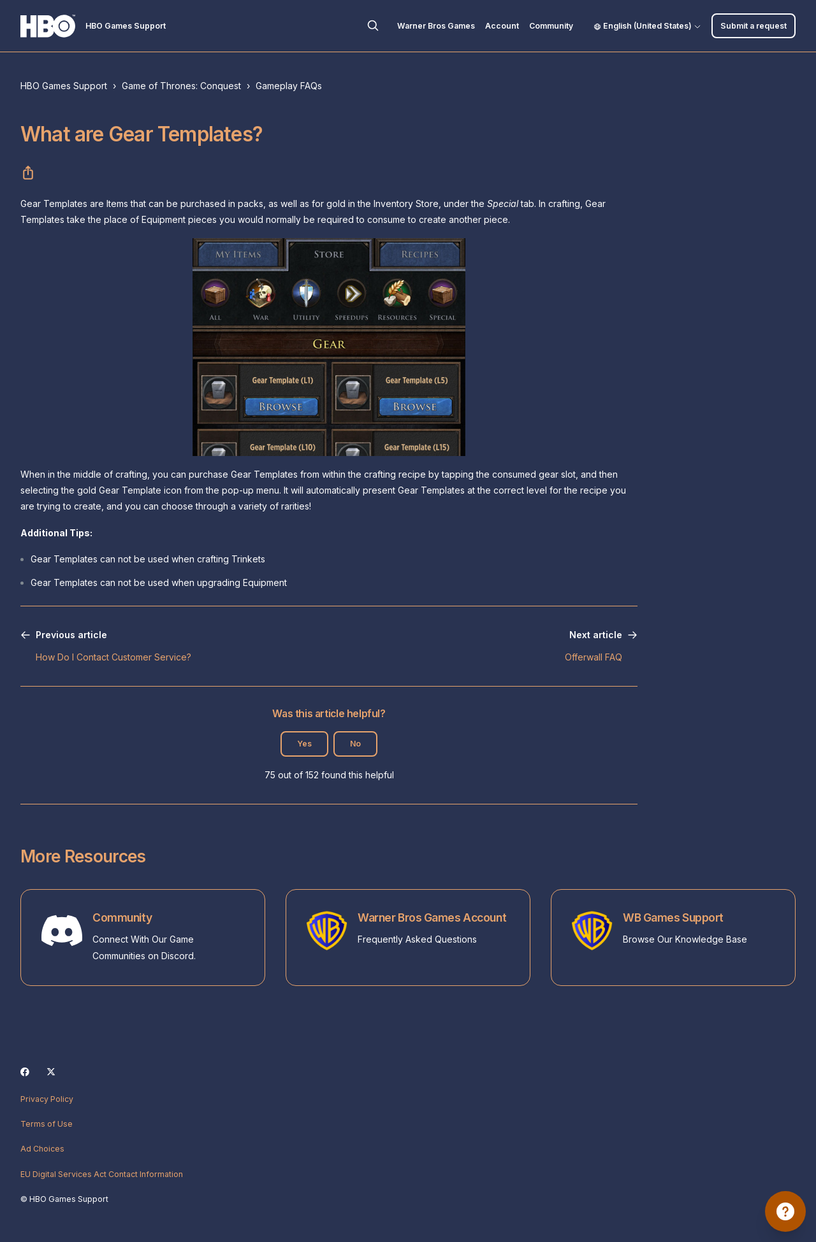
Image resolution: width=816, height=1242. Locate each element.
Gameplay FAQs (289, 85)
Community (551, 26)
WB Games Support (673, 917)
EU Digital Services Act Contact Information (101, 1174)
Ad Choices (42, 1148)
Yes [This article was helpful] (304, 743)
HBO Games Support (63, 85)
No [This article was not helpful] (355, 743)
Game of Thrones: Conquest (181, 85)
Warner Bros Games (436, 26)
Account (502, 26)
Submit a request (753, 26)
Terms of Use (46, 1124)
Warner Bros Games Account (432, 917)
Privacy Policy (46, 1099)
